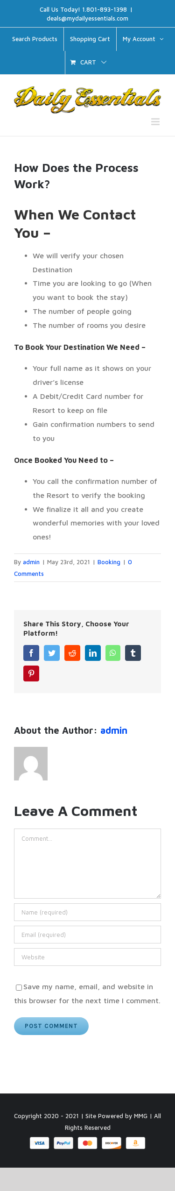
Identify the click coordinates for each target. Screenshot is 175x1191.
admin (31, 562)
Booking (109, 562)
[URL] (87, 957)
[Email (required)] (87, 934)
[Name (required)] (87, 912)
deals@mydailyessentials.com (87, 18)
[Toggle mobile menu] (156, 122)
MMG (140, 1116)
